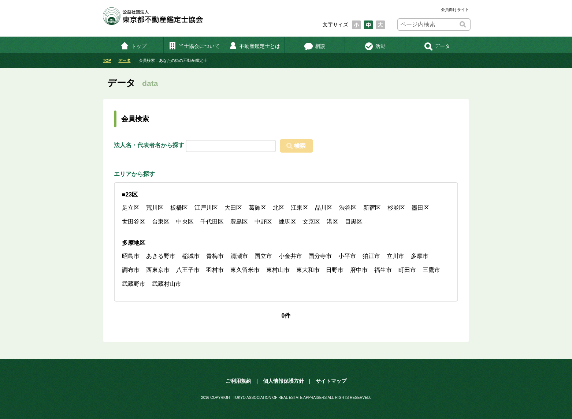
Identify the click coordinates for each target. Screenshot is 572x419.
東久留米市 (245, 270)
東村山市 (278, 270)
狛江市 (371, 256)
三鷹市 (431, 270)
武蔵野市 (133, 284)
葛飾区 (257, 208)
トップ (133, 46)
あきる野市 (160, 256)
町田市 (407, 270)
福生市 (383, 270)
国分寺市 (320, 256)
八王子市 (188, 270)
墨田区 (420, 208)
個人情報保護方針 (283, 381)
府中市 (359, 270)
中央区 (185, 221)
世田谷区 (133, 221)
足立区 (131, 208)
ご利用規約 (238, 381)
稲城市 (191, 256)
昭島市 (131, 256)
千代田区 (212, 221)
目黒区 (354, 221)
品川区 (324, 208)
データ (437, 46)
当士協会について (194, 46)
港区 (332, 221)
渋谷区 (348, 208)
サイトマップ (331, 381)
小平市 (347, 256)
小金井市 (290, 256)
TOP (107, 60)
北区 (279, 208)
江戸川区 (206, 208)
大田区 (233, 208)
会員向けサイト (455, 9)
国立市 (263, 256)
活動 (375, 46)
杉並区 (396, 208)
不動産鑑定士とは (254, 46)
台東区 (161, 221)
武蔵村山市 (166, 284)
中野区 (263, 221)
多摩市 (419, 256)
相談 (314, 46)
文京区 (311, 221)
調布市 (131, 270)
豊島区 (239, 221)
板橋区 (179, 208)
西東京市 (158, 270)
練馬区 (287, 221)
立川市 (395, 256)
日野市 (334, 270)
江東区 (299, 208)
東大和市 (308, 270)
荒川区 (155, 208)
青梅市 (215, 256)
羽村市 (215, 270)
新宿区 (372, 208)
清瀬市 (239, 256)
